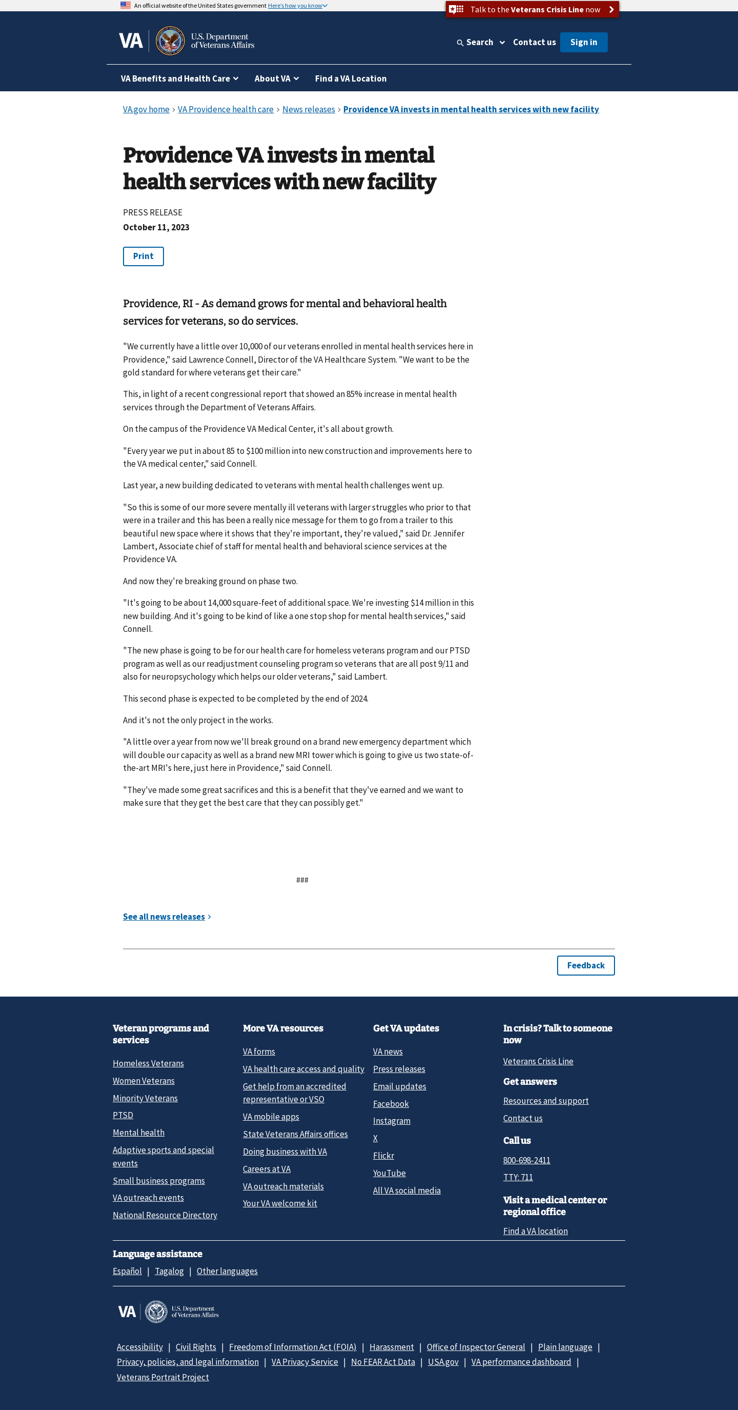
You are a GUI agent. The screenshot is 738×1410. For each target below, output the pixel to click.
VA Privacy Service (305, 1361)
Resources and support (546, 1100)
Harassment (392, 1347)
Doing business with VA (285, 1151)
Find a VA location (535, 1231)
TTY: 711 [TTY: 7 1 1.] (518, 1177)
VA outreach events (148, 1197)
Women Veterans (144, 1080)
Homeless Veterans (148, 1063)
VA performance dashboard (521, 1361)
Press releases (399, 1069)
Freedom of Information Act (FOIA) (293, 1347)
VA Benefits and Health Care (175, 78)
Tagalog (169, 1271)
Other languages (227, 1271)
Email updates (399, 1086)
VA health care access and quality (303, 1069)
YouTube (389, 1173)
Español (127, 1271)
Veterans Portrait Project (163, 1377)
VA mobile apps (271, 1116)
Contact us (534, 42)
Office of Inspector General (476, 1347)
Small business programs (159, 1180)
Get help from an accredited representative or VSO (294, 1093)
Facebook (391, 1103)
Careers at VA (267, 1169)
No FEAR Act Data (383, 1361)
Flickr (383, 1155)
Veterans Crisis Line (538, 1061)
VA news (388, 1051)
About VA (273, 78)
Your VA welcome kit (280, 1203)
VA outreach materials (283, 1186)
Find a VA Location (351, 78)
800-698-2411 (526, 1160)
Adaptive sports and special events (163, 1156)
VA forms (259, 1051)
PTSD (123, 1115)
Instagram (392, 1120)
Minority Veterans (145, 1098)
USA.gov (443, 1361)
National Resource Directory (165, 1215)
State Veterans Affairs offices (295, 1134)
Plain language (565, 1347)
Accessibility (140, 1347)
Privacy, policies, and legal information (188, 1361)
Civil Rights (196, 1347)
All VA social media (407, 1190)
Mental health (139, 1132)
